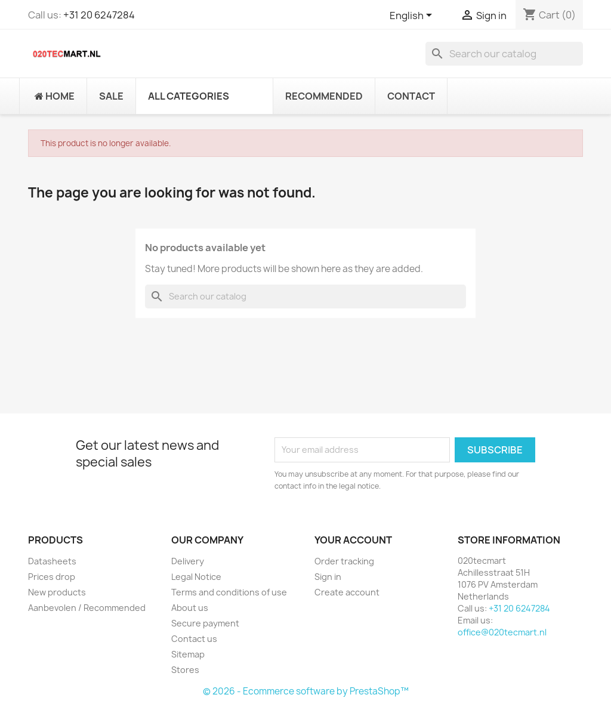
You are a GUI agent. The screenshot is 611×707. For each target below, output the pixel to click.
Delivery (187, 561)
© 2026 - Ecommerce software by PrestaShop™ (306, 691)
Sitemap (188, 654)
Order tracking (344, 561)
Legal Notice (196, 576)
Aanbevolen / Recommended (87, 607)
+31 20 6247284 (99, 14)
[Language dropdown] (413, 16)
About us (189, 607)
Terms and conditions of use (229, 592)
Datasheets (52, 561)
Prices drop (51, 576)
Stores (185, 669)
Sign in (327, 576)
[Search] (504, 54)
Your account (353, 540)
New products (57, 592)
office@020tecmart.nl (502, 632)
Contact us (194, 638)
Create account (346, 592)
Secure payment (205, 623)
